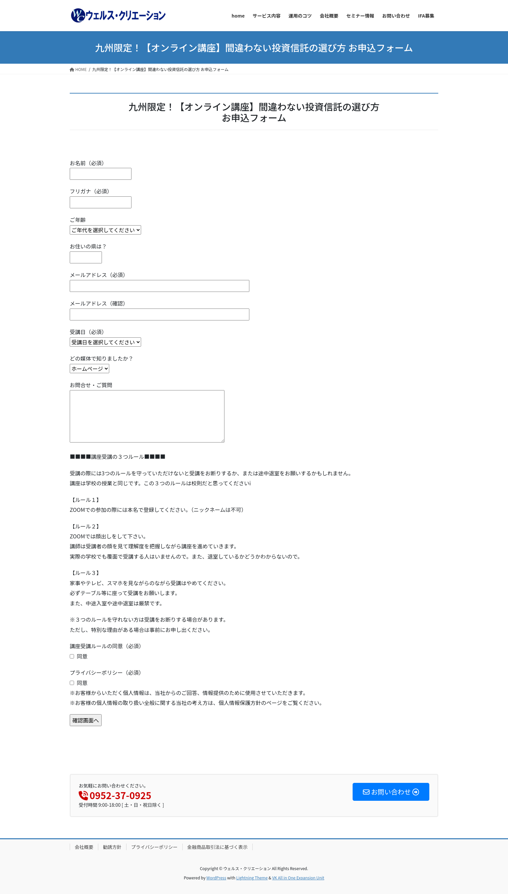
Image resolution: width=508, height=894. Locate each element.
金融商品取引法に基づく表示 (217, 847)
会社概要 (84, 847)
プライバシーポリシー (154, 847)
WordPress (216, 877)
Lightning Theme (252, 877)
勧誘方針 (112, 847)
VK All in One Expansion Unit (298, 877)
